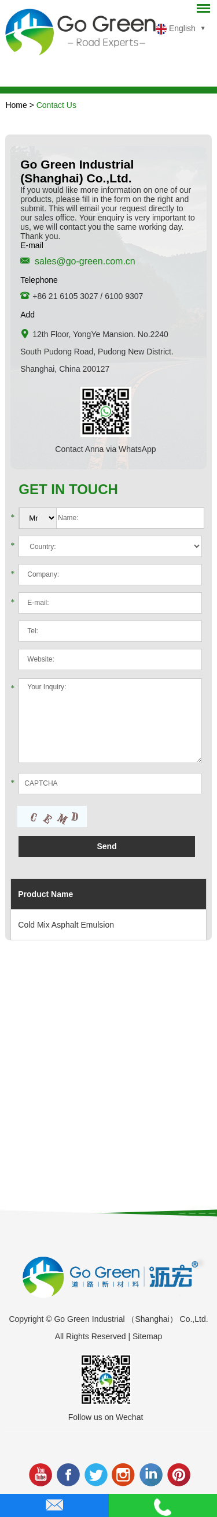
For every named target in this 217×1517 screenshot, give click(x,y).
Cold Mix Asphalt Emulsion (66, 924)
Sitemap (147, 1336)
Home (16, 105)
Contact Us (56, 105)
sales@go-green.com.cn (85, 261)
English (176, 29)
